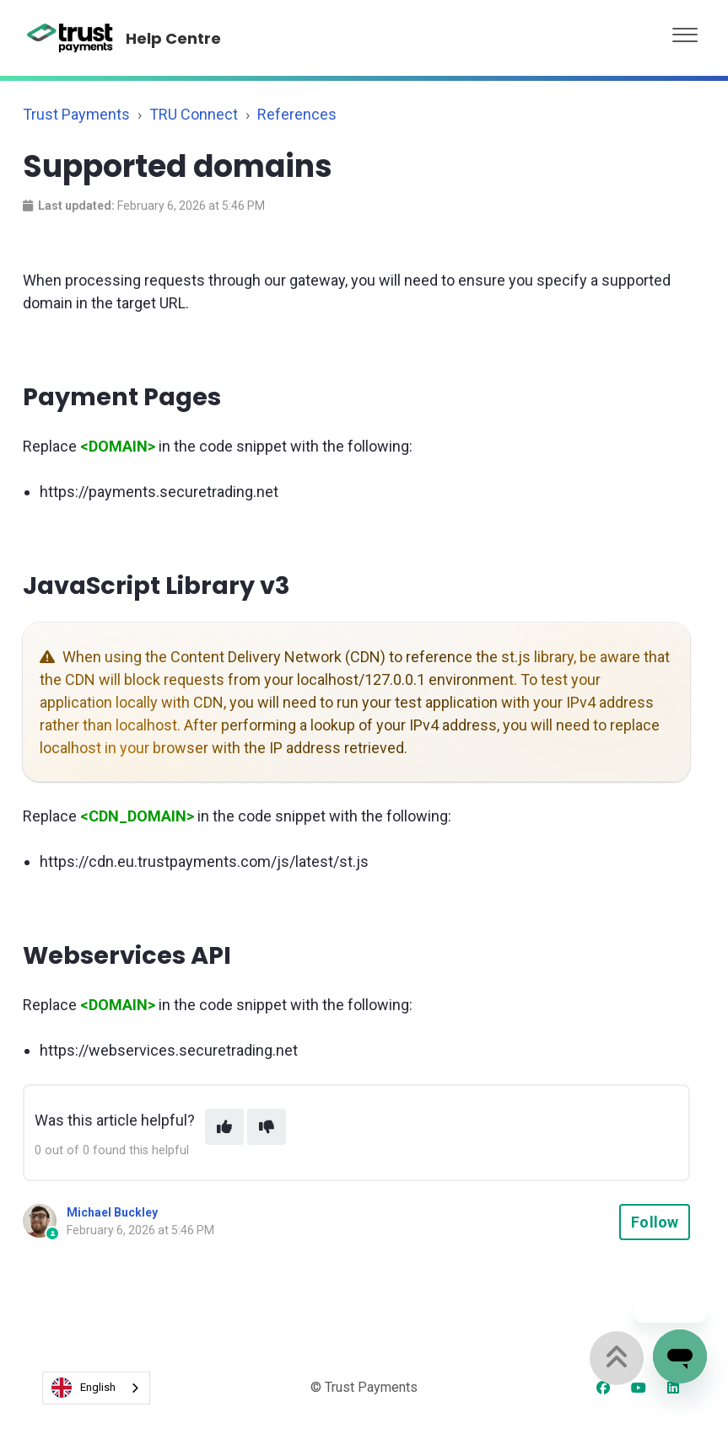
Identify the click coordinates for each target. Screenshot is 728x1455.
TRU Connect (193, 114)
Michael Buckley (112, 1212)
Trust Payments (76, 114)
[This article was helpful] (224, 1127)
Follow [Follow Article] (654, 1222)
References (297, 114)
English (83, 1387)
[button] (685, 30)
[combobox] (96, 1388)
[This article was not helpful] (266, 1127)
